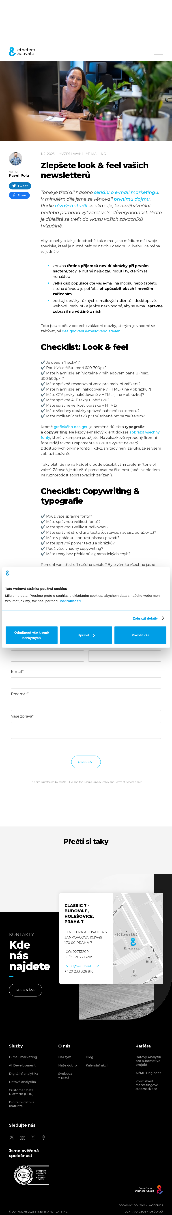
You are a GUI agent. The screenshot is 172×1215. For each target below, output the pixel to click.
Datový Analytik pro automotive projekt (148, 1061)
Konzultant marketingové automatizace (146, 1085)
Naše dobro (67, 1065)
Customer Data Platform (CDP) (21, 1092)
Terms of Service (124, 782)
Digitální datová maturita (21, 1104)
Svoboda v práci (65, 1075)
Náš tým (64, 1057)
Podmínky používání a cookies (140, 1205)
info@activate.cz (81, 966)
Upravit (86, 635)
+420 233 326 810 (79, 971)
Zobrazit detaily (145, 618)
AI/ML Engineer (148, 1073)
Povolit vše (140, 635)
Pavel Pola (19, 175)
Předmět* (20, 694)
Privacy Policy (100, 782)
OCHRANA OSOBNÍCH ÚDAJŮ (144, 1211)
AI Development (22, 1065)
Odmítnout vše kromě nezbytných (31, 635)
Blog (89, 1057)
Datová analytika (22, 1082)
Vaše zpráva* (22, 716)
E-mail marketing (23, 1057)
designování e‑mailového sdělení (91, 331)
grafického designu (71, 427)
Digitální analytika (23, 1074)
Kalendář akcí (97, 1065)
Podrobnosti (70, 601)
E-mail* (17, 671)
